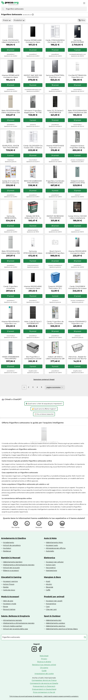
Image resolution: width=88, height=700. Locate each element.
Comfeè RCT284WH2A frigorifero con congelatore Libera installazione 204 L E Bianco (77, 76)
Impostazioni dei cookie (44, 674)
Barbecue (7, 551)
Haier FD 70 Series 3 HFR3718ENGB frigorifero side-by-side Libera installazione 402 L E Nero (55, 112)
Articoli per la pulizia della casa (15, 629)
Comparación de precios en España (44, 683)
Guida (44, 671)
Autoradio (50, 551)
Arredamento (8, 542)
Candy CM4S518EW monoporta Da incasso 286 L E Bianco (77, 287)
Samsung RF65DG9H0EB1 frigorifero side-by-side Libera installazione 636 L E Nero (77, 41)
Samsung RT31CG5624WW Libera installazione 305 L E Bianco (32, 252)
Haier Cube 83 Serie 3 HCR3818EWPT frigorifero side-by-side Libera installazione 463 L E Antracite (32, 322)
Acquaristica (51, 604)
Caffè (48, 590)
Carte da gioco (9, 590)
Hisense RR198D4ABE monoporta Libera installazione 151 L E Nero (33, 41)
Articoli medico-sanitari (12, 626)
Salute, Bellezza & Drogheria (15, 616)
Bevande (49, 587)
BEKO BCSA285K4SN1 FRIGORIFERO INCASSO (33, 182)
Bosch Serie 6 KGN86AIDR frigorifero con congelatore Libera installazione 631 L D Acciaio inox (55, 252)
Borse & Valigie (9, 609)
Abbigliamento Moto (54, 542)
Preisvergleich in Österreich (44, 686)
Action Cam (51, 565)
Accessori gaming (10, 581)
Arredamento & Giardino (13, 538)
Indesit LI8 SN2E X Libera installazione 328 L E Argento (55, 358)
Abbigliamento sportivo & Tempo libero (62, 629)
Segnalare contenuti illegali (44, 379)
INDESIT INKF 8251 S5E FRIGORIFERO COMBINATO (33, 76)
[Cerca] (3, 9)
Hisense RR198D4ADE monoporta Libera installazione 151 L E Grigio (10, 76)
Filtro (81, 20)
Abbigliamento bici (53, 620)
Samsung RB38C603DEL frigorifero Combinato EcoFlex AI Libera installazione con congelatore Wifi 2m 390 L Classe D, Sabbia (10, 217)
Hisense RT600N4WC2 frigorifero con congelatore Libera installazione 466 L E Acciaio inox (77, 322)
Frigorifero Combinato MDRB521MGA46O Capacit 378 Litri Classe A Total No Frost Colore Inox (55, 182)
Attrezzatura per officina (55, 548)
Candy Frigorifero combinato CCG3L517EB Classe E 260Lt (10, 287)
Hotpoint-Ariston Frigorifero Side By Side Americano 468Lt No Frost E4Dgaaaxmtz (77, 147)
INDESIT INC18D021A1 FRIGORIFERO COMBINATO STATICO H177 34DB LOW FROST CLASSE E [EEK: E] (55, 217)
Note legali (44, 656)
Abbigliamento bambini (12, 562)
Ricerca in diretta (44, 662)
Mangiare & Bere (52, 577)
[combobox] (46, 9)
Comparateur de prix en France (44, 680)
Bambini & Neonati (10, 558)
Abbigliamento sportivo (55, 626)
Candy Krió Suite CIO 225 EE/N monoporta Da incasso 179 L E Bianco (10, 182)
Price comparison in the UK (44, 692)
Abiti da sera (8, 601)
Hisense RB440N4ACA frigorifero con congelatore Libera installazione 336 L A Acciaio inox (10, 322)
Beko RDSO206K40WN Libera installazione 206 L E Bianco (77, 112)
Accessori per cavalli (54, 601)
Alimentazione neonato (12, 620)
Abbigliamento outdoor (55, 623)
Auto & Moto (50, 538)
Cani (48, 606)
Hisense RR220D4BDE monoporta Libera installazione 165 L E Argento (77, 252)
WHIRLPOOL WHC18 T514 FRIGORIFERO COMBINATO (10, 147)
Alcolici (49, 584)
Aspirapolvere (51, 570)
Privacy (44, 659)
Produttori (19, 20)
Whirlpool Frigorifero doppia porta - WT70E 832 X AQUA (33, 112)
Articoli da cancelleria (12, 545)
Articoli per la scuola (11, 568)
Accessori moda (9, 604)
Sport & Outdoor (52, 616)
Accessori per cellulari (55, 562)
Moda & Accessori (10, 596)
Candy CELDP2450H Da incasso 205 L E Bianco (32, 147)
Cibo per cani (51, 609)
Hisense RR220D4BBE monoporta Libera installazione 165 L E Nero (33, 287)
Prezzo (7, 20)
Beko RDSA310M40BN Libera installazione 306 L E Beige (10, 112)
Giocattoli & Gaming (11, 577)
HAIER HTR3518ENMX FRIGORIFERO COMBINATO (10, 358)
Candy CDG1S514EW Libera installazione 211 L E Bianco (10, 41)
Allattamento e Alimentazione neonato (18, 565)
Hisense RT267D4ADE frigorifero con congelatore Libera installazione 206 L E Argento (55, 147)
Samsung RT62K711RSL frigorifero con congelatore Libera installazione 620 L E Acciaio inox (55, 76)
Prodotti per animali (54, 596)
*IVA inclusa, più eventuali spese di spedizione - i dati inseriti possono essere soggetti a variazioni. (44, 696)
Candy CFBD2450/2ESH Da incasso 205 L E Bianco (55, 41)
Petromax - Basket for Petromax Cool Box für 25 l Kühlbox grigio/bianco (77, 358)
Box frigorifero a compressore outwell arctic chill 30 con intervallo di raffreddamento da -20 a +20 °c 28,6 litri (33, 358)
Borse (5, 606)
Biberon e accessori (11, 570)
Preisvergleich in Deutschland (44, 689)
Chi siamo (44, 668)
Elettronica (49, 558)
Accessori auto (52, 545)
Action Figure (8, 584)
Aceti (48, 581)
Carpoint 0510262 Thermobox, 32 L (55, 287)
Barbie (5, 587)
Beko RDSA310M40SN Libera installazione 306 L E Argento (10, 252)
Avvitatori (7, 548)
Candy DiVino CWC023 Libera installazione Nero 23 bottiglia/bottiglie (77, 217)
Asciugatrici (51, 568)
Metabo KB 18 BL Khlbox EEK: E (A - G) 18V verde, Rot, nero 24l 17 (32, 217)
